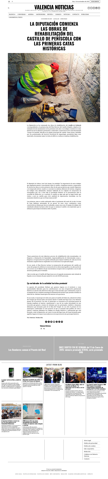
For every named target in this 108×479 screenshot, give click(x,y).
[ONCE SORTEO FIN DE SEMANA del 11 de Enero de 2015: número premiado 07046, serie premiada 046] (81, 348)
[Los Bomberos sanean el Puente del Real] (27, 348)
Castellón (56, 19)
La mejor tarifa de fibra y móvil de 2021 (11, 380)
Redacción (87, 451)
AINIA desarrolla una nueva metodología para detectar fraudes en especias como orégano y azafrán (33, 423)
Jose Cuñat (51, 470)
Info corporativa (89, 448)
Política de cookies (90, 446)
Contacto (86, 459)
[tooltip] (89, 8)
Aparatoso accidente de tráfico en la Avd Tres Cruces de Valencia (32, 380)
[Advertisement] (19, 448)
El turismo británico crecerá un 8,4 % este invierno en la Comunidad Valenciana (10, 422)
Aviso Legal (87, 440)
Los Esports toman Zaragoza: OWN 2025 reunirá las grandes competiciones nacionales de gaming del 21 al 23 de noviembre (96, 387)
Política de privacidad (90, 443)
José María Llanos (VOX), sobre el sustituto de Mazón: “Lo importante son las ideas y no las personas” (74, 387)
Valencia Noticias (45, 326)
